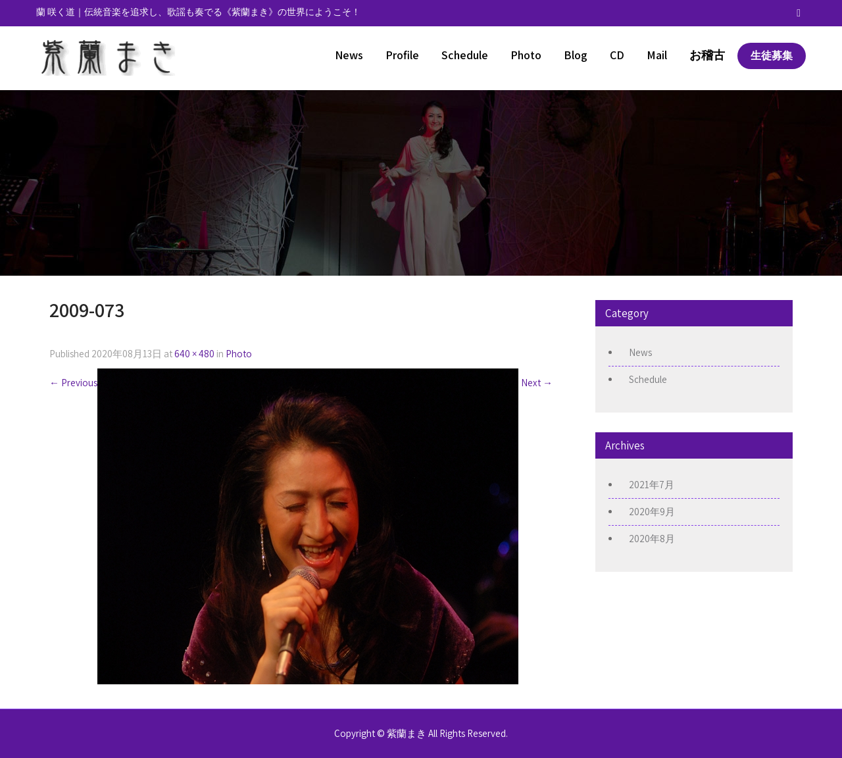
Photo (525, 55)
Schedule (464, 55)
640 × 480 (194, 353)
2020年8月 (652, 538)
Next (537, 382)
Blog (575, 55)
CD (617, 55)
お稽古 (707, 55)
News (349, 55)
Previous (73, 382)
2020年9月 (652, 511)
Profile (402, 55)
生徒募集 (772, 56)
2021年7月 (651, 484)
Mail (657, 55)
